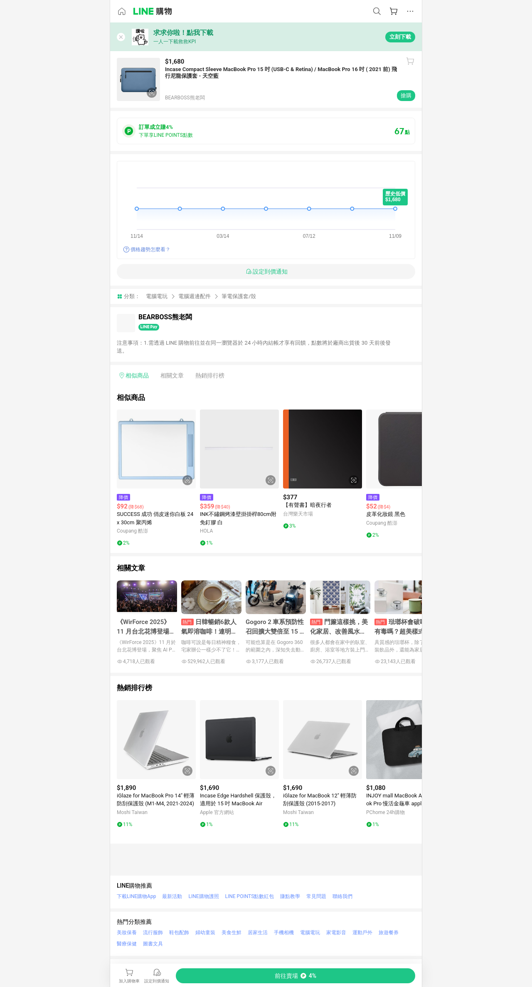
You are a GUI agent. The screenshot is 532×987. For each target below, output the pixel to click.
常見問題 (316, 896)
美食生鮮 (231, 932)
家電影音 (336, 932)
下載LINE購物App (136, 896)
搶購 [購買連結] (406, 95)
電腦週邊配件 (194, 296)
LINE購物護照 (203, 896)
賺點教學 (290, 896)
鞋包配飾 (179, 932)
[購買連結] (295, 975)
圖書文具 (153, 944)
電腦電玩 (156, 296)
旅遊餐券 (389, 932)
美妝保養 (127, 932)
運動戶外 (362, 932)
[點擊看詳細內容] (156, 449)
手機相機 (284, 932)
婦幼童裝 (205, 932)
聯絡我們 (342, 896)
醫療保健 (127, 944)
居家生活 (258, 932)
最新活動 (172, 896)
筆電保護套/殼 (239, 296)
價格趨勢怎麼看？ (150, 249)
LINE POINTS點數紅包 (249, 896)
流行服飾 (153, 932)
